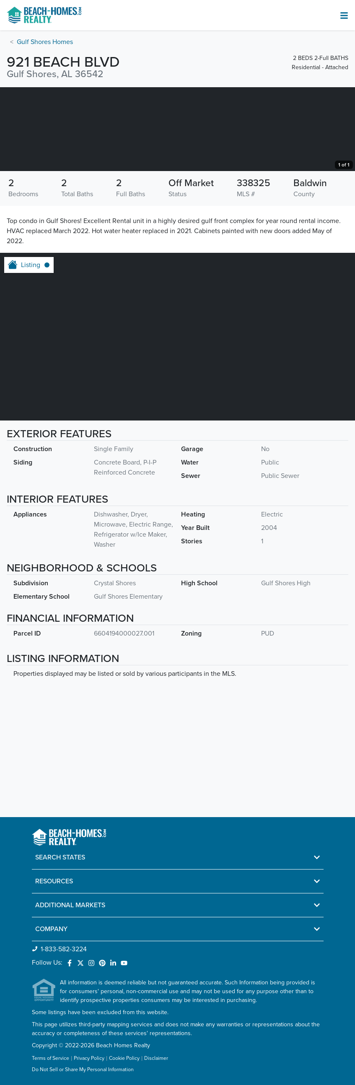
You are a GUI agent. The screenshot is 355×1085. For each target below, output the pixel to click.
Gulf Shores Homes (45, 42)
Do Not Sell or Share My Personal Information (83, 1070)
